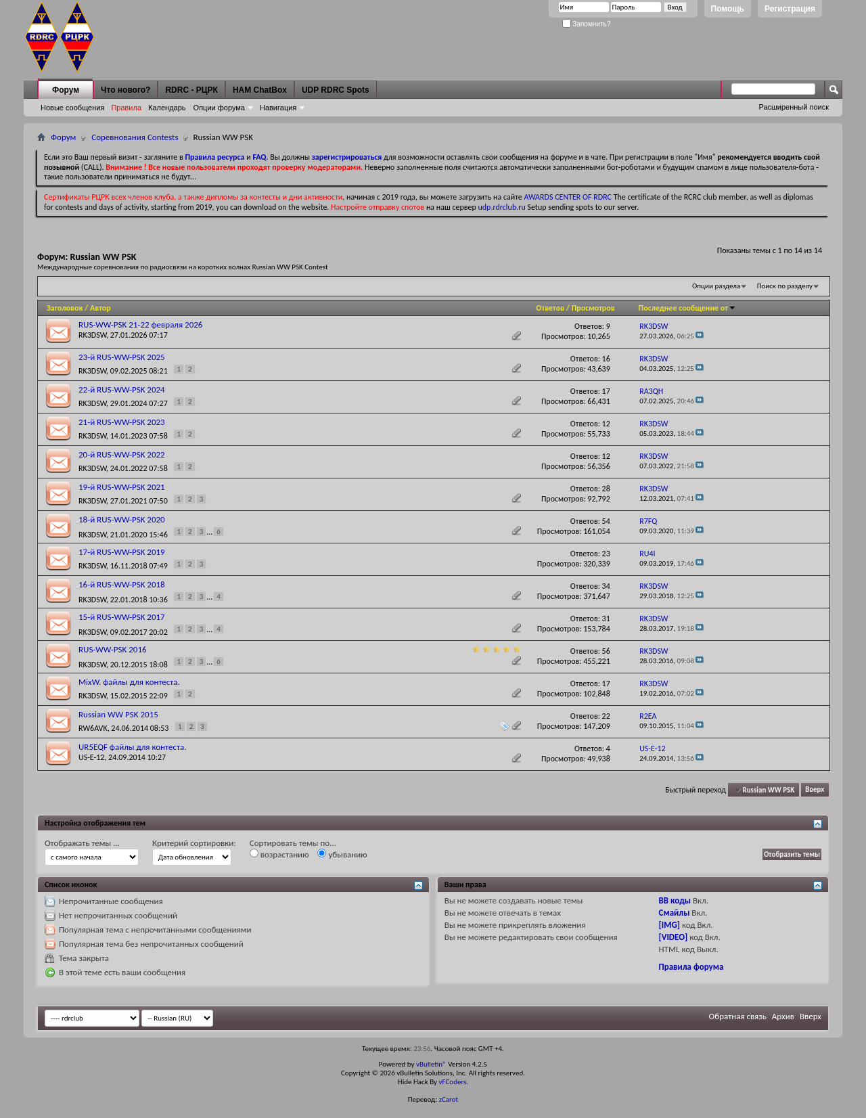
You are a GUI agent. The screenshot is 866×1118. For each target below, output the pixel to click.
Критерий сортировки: (194, 843)
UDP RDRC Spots (335, 90)
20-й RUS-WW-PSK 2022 (121, 454)
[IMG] (670, 925)
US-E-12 (91, 757)
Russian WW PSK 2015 (118, 714)
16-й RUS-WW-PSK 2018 (121, 584)
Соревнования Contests (134, 137)
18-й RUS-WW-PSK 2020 (121, 519)
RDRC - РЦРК (191, 90)
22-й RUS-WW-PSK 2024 (121, 389)
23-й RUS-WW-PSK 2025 (121, 357)
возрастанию (279, 854)
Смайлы (674, 913)
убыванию (342, 854)
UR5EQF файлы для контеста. (132, 747)
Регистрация (790, 9)
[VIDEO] (673, 937)
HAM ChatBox (260, 90)
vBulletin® (431, 1064)
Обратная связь (738, 1016)
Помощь (727, 9)
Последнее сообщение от (687, 308)
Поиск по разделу (785, 286)
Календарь (167, 108)
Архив (783, 1016)
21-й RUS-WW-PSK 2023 (121, 422)
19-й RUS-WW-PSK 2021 (121, 487)
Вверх (814, 790)
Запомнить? (586, 24)
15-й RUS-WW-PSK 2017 (121, 617)
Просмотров (593, 308)
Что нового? (125, 90)
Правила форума (691, 967)
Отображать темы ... (82, 843)
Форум (65, 90)
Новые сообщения (72, 108)
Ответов (550, 308)
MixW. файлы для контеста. (129, 682)
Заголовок (65, 308)
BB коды (675, 900)
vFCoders (453, 1081)
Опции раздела (716, 286)
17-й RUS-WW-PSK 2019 (121, 552)
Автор (100, 308)
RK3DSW (92, 335)
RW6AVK (93, 728)
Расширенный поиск (793, 107)
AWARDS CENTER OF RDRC (568, 197)
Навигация (278, 108)
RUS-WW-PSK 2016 (112, 649)
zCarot (449, 1099)
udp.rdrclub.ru (502, 207)
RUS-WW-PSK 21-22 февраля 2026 (140, 324)
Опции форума (219, 108)
